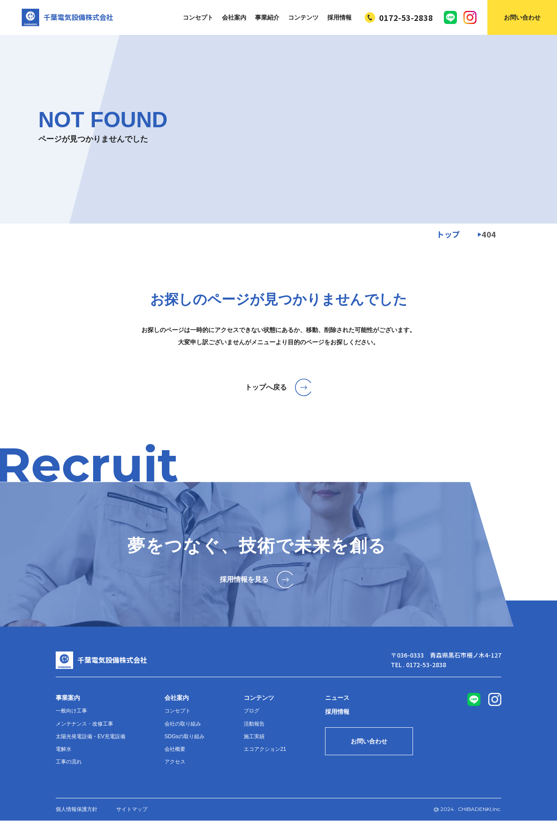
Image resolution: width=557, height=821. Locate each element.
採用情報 (339, 17)
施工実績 (254, 736)
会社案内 (234, 17)
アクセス (174, 762)
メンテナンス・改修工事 (84, 724)
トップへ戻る (278, 387)
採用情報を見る (257, 579)
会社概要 (174, 749)
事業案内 (68, 697)
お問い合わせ (522, 17)
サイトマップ (132, 809)
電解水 (63, 749)
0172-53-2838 (399, 17)
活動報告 (254, 724)
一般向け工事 (71, 711)
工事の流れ (69, 762)
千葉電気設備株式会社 (67, 17)
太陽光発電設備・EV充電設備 (90, 736)
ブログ (251, 711)
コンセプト (198, 17)
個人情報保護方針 (76, 809)
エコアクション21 (265, 749)
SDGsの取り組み (184, 736)
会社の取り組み (182, 724)
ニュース (337, 697)
